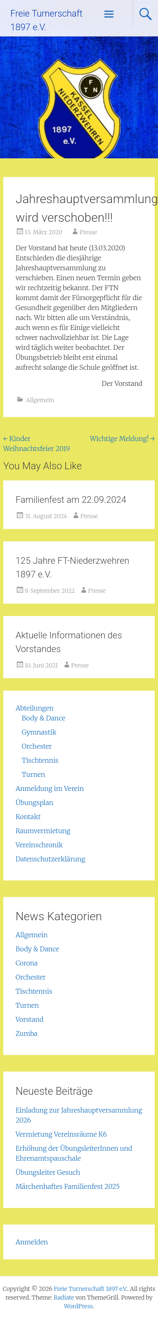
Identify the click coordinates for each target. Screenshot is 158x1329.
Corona (27, 963)
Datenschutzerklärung (50, 859)
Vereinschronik (39, 845)
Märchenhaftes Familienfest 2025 (68, 1186)
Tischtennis (40, 760)
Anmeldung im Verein (50, 788)
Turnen (33, 774)
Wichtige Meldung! (122, 438)
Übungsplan (35, 802)
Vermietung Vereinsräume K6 (61, 1134)
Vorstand (30, 1019)
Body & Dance (44, 718)
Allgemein (40, 400)
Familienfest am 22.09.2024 (71, 500)
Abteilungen (35, 708)
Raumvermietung (43, 831)
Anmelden (32, 1242)
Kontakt (28, 816)
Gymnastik (39, 732)
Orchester (37, 746)
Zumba (27, 1033)
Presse (88, 232)
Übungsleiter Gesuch (48, 1172)
